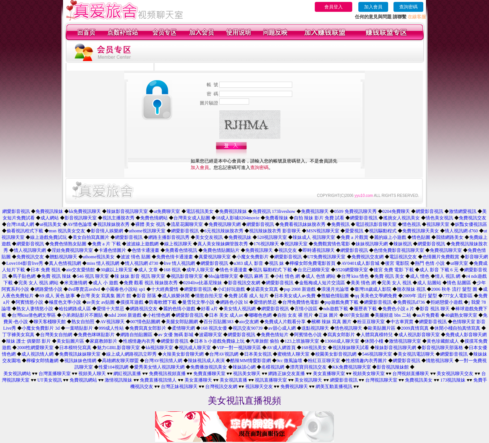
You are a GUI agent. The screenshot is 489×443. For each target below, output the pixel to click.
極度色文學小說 (65, 302)
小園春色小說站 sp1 (125, 289)
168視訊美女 (314, 347)
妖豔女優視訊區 (471, 224)
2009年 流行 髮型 (420, 295)
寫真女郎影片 (341, 334)
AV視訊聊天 (112, 321)
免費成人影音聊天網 (466, 334)
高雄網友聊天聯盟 (120, 360)
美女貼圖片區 (70, 341)
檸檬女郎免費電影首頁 (312, 263)
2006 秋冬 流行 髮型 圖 (454, 289)
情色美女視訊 (439, 218)
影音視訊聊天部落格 (442, 347)
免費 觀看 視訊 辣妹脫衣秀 (151, 282)
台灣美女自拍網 (56, 334)
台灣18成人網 (20, 224)
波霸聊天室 (210, 334)
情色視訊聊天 (348, 328)
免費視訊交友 (472, 218)
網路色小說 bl (234, 302)
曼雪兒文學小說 (198, 302)
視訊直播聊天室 (271, 380)
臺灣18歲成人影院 (373, 289)
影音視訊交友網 (244, 282)
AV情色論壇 (79, 224)
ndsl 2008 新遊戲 (124, 315)
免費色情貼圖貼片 (221, 250)
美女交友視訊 (209, 237)
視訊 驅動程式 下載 (272, 269)
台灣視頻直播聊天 (410, 373)
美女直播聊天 (198, 380)
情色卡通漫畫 (233, 269)
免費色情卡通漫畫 (174, 256)
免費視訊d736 (411, 302)
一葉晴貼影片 (79, 328)
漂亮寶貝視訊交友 (308, 367)
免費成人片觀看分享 (285, 321)
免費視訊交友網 (367, 256)
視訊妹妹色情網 (80, 360)
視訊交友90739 (247, 328)
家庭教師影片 (103, 341)
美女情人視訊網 (239, 308)
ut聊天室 (459, 263)
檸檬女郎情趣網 (42, 360)
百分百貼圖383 (218, 321)
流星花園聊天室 (187, 224)
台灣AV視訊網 (223, 354)
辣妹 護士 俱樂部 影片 (28, 341)
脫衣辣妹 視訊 (411, 289)
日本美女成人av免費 (294, 295)
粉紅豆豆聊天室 (324, 360)
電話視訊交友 (403, 256)
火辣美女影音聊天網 (183, 354)
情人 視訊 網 (447, 276)
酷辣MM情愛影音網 (250, 360)
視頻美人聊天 (92, 373)
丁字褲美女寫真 (18, 334)
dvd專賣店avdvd (84, 289)
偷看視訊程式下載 (24, 231)
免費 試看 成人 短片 (248, 295)
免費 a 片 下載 (106, 243)
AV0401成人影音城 (360, 263)
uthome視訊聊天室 (147, 231)
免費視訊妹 (239, 237)
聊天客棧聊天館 (50, 321)
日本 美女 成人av (226, 315)
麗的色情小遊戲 (179, 308)
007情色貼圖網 (145, 321)
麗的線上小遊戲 (390, 237)
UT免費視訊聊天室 (327, 256)
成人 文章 (148, 269)
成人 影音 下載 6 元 (438, 269)
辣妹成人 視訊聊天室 (314, 237)
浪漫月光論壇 (335, 289)
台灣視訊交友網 (221, 386)
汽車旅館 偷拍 (264, 341)
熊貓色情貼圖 (335, 295)
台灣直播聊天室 (55, 373)
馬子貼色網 (24, 276)
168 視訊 (172, 269)
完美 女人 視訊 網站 (38, 282)
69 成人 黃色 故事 (57, 295)
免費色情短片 (274, 334)
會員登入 (333, 7)
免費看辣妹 (276, 218)
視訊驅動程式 (383, 231)
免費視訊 (340, 224)
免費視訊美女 (418, 380)
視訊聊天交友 (259, 386)
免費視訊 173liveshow (274, 211)
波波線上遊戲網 (142, 243)
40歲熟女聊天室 (461, 315)
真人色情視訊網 (65, 263)
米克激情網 (75, 282)
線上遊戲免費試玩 (48, 237)
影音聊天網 (476, 256)
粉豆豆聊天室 (371, 321)
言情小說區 (306, 308)
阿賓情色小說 (308, 334)
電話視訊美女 (200, 211)
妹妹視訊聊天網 (372, 243)
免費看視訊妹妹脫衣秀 (302, 224)
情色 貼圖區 (459, 282)
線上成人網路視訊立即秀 (131, 354)
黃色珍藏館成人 (443, 341)
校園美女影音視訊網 (335, 354)
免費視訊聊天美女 (420, 231)
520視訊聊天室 (272, 237)
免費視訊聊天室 (446, 250)
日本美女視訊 (258, 354)
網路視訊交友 (143, 308)
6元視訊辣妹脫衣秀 (223, 231)
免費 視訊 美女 (389, 276)
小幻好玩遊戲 (231, 289)
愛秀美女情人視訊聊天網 (159, 367)
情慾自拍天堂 (209, 295)
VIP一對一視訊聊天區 (239, 347)
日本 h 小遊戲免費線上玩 (219, 341)
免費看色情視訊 (181, 250)
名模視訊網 (272, 367)
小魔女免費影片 (252, 256)
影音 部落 (146, 295)
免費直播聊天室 (209, 373)
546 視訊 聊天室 (93, 276)
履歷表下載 (365, 308)
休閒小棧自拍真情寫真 (457, 328)
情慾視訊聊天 (439, 360)
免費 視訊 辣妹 (56, 276)
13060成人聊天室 (342, 341)
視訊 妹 (276, 263)
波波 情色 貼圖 (136, 256)
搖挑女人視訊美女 (401, 218)
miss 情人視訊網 (103, 263)
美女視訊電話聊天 (416, 354)
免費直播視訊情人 (158, 380)
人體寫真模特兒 (377, 334)
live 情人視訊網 (179, 263)
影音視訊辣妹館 (393, 367)
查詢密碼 (408, 7)
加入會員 (373, 7)
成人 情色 (419, 276)
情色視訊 (411, 224)
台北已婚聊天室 (314, 269)
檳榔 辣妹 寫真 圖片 (331, 321)
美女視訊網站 (17, 373)
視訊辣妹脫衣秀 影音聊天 (275, 231)
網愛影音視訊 (16, 211)
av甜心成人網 (281, 328)
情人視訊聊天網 (30, 250)
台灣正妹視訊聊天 (179, 386)
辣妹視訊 (402, 243)
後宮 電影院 (397, 263)
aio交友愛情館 (80, 269)
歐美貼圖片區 (381, 328)
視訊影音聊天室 (187, 276)
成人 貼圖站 (429, 282)
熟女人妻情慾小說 (34, 308)
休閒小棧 (374, 341)
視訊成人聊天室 (195, 347)
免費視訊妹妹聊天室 (79, 354)
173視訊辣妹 (452, 380)
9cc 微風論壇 (290, 360)
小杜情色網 (158, 315)
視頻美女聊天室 (369, 373)
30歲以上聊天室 (116, 269)
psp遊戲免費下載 (342, 302)
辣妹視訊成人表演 (206, 360)
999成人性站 (111, 328)
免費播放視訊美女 (208, 367)
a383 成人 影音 (248, 263)
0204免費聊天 (396, 211)
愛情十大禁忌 (110, 308)
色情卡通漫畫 (145, 250)
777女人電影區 (458, 295)
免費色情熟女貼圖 (68, 243)
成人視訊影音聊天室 (419, 334)
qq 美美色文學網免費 (376, 295)
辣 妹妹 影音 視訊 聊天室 (140, 276)
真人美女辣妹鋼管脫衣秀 (223, 243)
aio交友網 (249, 321)
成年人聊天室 (200, 269)
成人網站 (49, 218)
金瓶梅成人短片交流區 (322, 282)
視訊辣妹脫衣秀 (113, 224)
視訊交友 (288, 250)
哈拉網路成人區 (75, 308)
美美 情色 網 (363, 282)
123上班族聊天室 (302, 341)
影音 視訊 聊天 (435, 308)
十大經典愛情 (164, 289)
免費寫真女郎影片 (148, 328)
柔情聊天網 (183, 328)
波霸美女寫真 (264, 289)
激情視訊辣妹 (118, 380)
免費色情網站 (154, 218)
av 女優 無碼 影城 (175, 334)
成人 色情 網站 (320, 276)
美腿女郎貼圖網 (182, 321)
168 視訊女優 (214, 328)
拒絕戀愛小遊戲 (447, 302)
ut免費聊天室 (167, 211)
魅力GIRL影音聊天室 (118, 347)
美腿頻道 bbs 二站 (393, 315)
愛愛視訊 (354, 231)
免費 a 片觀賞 (354, 237)
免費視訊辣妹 (49, 211)
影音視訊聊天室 (81, 218)
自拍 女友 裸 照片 (295, 315)
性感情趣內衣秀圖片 (366, 360)
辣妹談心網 (244, 367)
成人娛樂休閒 (175, 295)
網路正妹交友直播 (286, 373)
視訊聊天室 (437, 224)
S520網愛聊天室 (351, 269)
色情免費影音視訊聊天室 (399, 250)
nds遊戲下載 (335, 308)
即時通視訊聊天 (319, 250)
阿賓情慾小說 (29, 302)
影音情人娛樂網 (107, 231)
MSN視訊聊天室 (322, 231)
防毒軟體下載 (162, 302)
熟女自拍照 (82, 321)
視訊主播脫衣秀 (118, 218)
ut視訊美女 (51, 224)
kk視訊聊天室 (159, 347)
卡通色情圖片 (112, 250)
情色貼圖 (421, 237)
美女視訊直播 (233, 380)
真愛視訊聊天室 (215, 256)
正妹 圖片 (328, 315)
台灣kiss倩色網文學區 (34, 315)
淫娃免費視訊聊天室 (72, 250)
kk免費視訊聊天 (85, 211)
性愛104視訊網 (113, 367)
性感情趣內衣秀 (139, 341)
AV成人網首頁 (281, 347)
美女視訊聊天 (308, 380)
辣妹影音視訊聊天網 (395, 347)
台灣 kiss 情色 (355, 276)
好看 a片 (209, 308)
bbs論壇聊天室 (223, 276)
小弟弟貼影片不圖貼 (82, 315)
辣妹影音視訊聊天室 (127, 211)
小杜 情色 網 (287, 276)
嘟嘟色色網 (260, 315)
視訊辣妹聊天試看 (350, 347)
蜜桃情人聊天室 (293, 354)
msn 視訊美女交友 (67, 231)
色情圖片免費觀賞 (441, 256)
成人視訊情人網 (37, 354)
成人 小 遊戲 (105, 282)
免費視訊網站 (83, 380)
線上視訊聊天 (178, 243)
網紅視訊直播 (127, 373)
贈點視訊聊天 (63, 256)
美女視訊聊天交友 (455, 373)
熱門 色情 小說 (430, 263)
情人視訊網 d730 (141, 263)
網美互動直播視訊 (334, 386)
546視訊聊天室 (377, 354)
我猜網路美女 (449, 237)
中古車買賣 (401, 321)
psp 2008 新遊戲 (300, 289)
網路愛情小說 (48, 289)
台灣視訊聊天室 (381, 380)
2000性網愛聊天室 (35, 347)
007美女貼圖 (356, 315)
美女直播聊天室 (329, 373)
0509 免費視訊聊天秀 (355, 211)
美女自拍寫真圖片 (91, 237)
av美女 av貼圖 (101, 302)
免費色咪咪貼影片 (96, 334)
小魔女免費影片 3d (41, 328)
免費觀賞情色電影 (331, 243)
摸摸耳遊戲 (131, 302)
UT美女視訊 (49, 380)
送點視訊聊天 (315, 328)
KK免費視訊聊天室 (351, 367)
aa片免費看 (428, 315)
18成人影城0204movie (237, 218)
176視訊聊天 (266, 243)
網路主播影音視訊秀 (168, 237)
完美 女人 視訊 (396, 282)
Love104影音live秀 (24, 263)
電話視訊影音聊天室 (376, 224)
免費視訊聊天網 (225, 224)
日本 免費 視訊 (45, 269)
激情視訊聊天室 (405, 341)
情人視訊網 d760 (461, 231)
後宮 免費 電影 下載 (394, 269)
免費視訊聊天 (315, 211)
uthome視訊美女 (99, 256)
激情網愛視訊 (462, 211)
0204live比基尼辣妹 (202, 282)
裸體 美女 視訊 (150, 224)
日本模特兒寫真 (75, 347)
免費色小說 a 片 (398, 308)
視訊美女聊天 (247, 373)
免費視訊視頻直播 (167, 373)
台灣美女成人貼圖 (191, 218)
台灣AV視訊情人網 (163, 360)
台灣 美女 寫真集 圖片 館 (106, 295)
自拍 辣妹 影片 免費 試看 (319, 218)
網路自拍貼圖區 (136, 334)
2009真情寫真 (415, 328)
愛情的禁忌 (265, 302)
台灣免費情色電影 (300, 302)
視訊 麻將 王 (256, 276)
